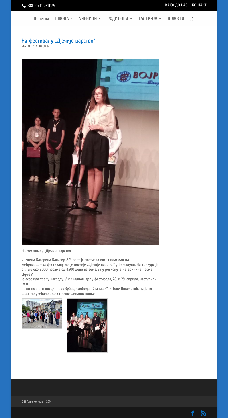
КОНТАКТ (199, 5)
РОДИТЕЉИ (117, 19)
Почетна (41, 19)
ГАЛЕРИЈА (148, 19)
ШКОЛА (62, 19)
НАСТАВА (44, 46)
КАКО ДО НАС (176, 5)
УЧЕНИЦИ (88, 19)
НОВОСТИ (176, 19)
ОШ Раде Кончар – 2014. (37, 402)
